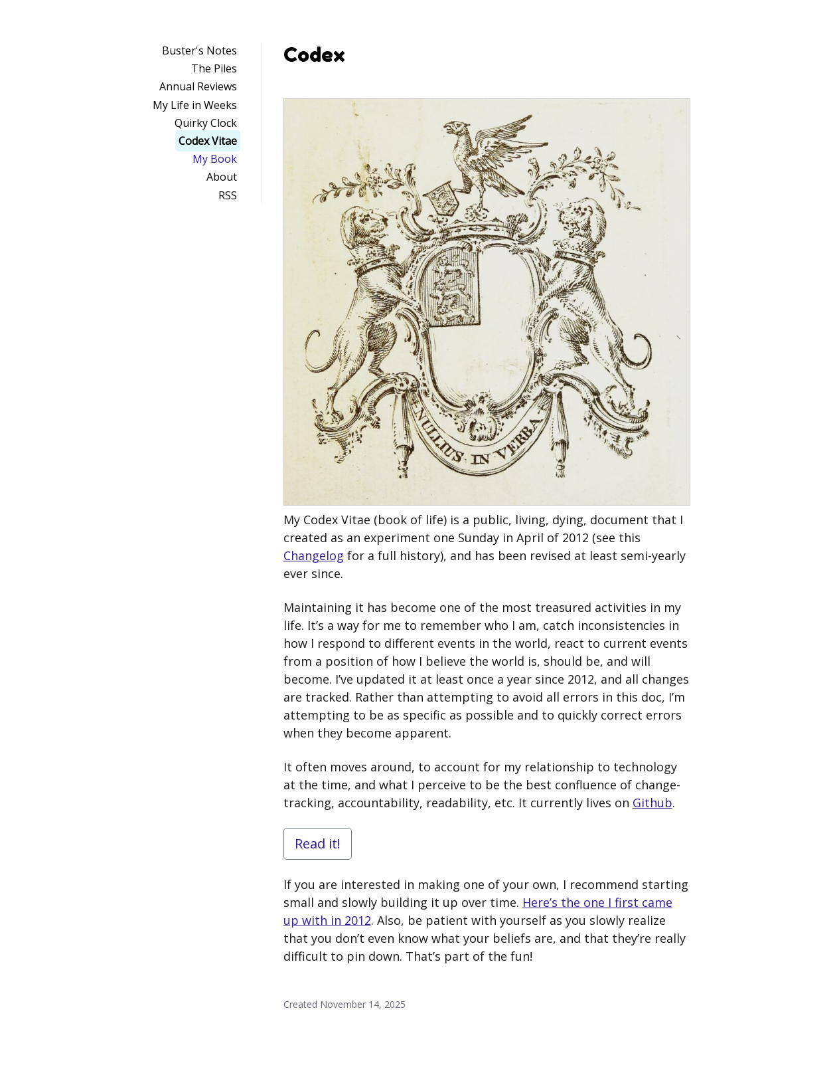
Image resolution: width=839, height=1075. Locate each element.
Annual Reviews (198, 86)
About (221, 176)
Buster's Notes (199, 50)
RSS (227, 195)
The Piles (214, 68)
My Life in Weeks (195, 105)
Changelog (313, 555)
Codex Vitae (208, 141)
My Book (214, 158)
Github (652, 803)
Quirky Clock (206, 123)
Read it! (318, 843)
